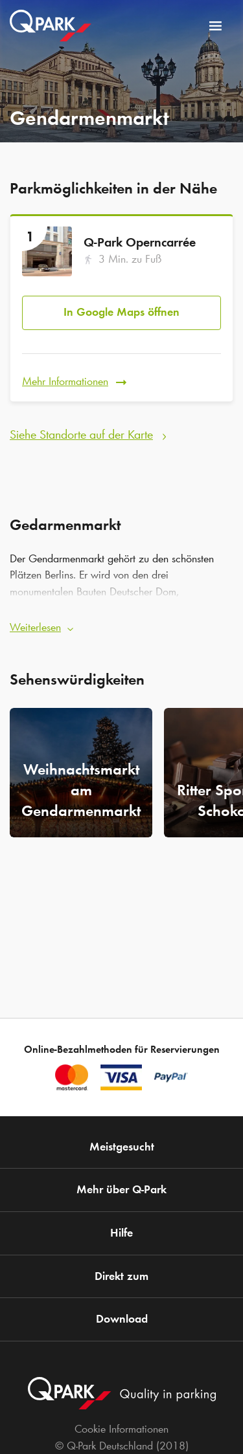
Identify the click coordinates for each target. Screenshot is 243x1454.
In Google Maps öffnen (121, 312)
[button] (121, 623)
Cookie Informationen (121, 1429)
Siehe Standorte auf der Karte (81, 434)
